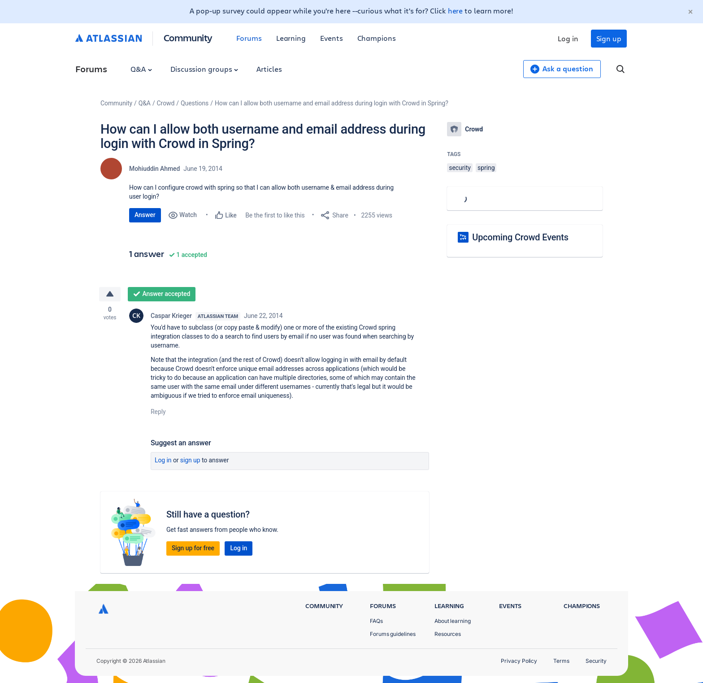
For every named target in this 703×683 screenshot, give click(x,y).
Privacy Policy (519, 660)
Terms (561, 660)
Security (596, 660)
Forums (249, 38)
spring (486, 167)
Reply (158, 411)
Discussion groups (204, 69)
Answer (145, 214)
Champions (376, 38)
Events (331, 38)
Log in (568, 38)
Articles (269, 69)
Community (188, 37)
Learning (291, 38)
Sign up (608, 38)
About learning (452, 621)
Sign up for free (193, 548)
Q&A (141, 69)
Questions (194, 103)
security (459, 167)
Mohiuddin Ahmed (154, 168)
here (455, 10)
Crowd (166, 103)
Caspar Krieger (171, 315)
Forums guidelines (393, 634)
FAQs (376, 621)
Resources (447, 634)
